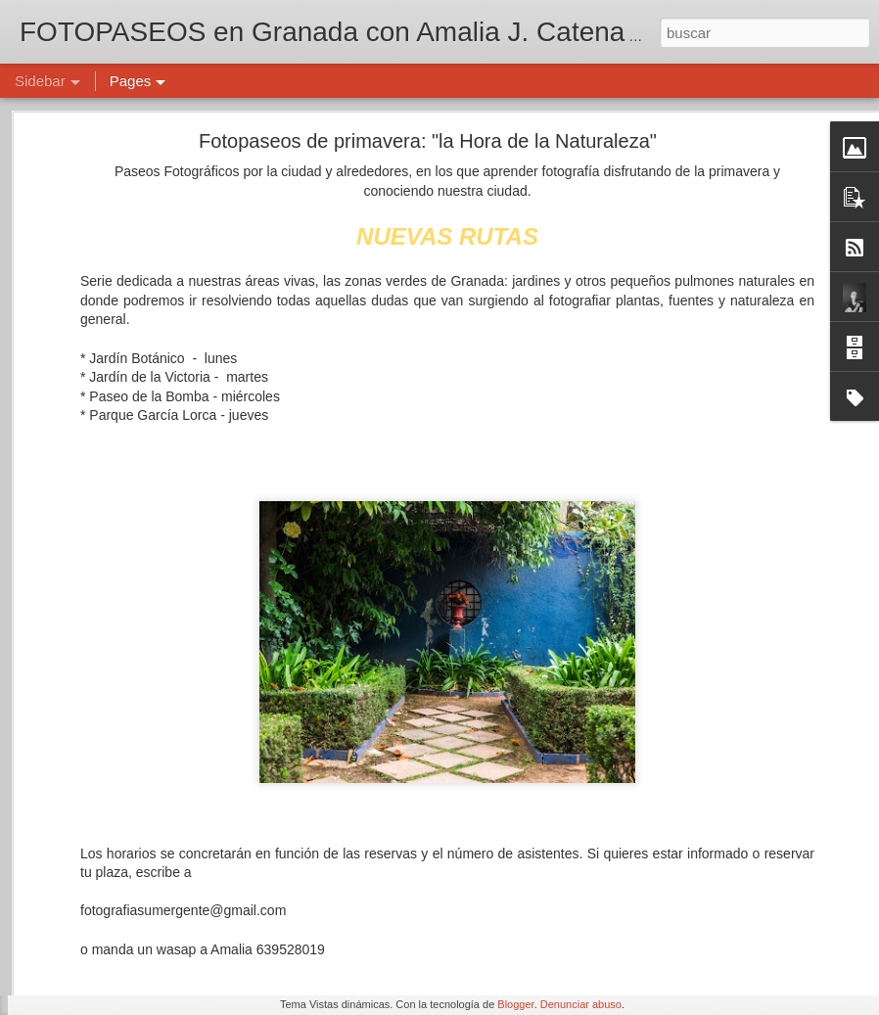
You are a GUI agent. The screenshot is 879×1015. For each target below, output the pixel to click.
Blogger (515, 1004)
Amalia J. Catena (622, 877)
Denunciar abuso (581, 1004)
